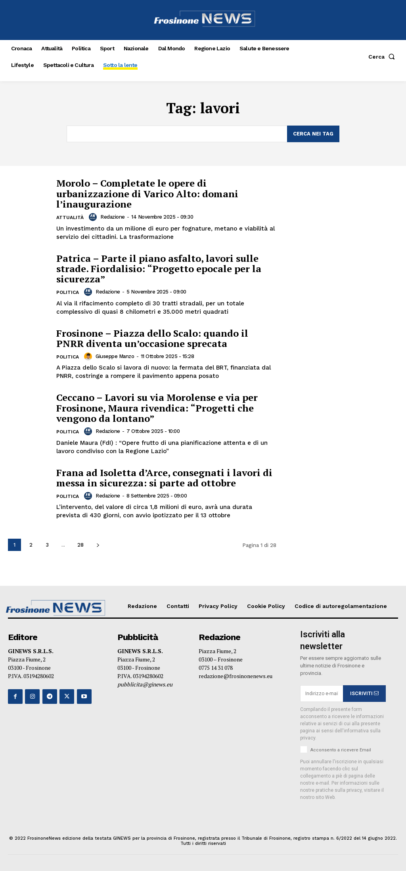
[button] (383, 56)
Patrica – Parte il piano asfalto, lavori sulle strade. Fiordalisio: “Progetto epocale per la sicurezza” (158, 268)
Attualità (70, 217)
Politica (67, 292)
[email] (321, 693)
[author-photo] (94, 217)
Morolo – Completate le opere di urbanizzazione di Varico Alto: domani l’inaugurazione (147, 193)
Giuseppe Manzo (115, 356)
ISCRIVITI (364, 693)
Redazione (112, 217)
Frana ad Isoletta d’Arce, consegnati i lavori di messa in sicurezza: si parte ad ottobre (164, 477)
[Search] (313, 134)
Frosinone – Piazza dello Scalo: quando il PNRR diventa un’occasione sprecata (152, 337)
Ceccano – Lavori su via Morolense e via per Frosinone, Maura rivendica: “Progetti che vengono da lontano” (157, 408)
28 (80, 545)
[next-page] (97, 545)
